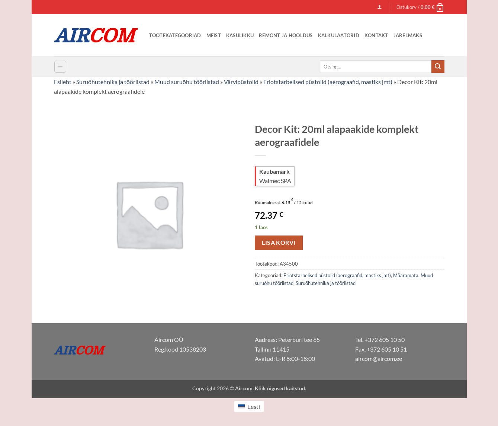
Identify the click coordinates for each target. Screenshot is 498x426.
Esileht (62, 81)
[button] (379, 7)
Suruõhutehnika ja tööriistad (113, 81)
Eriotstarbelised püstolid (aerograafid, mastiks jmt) (327, 81)
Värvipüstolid (241, 81)
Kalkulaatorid (338, 35)
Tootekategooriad (175, 35)
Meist (213, 35)
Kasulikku (240, 35)
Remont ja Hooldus (285, 35)
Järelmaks (407, 35)
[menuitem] (248, 406)
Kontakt (376, 35)
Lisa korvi (279, 242)
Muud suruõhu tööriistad (186, 81)
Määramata (405, 275)
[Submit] (437, 66)
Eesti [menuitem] (253, 406)
